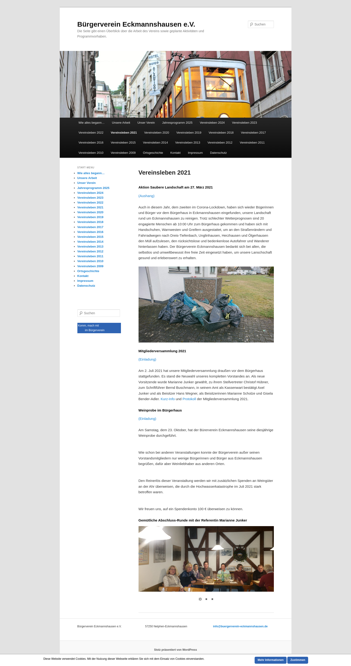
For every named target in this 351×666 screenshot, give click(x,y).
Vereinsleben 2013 (187, 142)
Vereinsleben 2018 (221, 132)
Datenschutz (218, 152)
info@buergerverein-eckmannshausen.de (240, 626)
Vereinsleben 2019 (188, 132)
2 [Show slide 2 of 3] (206, 599)
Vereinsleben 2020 (156, 132)
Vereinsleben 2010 (91, 152)
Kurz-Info (168, 399)
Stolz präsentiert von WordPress (175, 649)
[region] (206, 566)
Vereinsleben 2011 (252, 142)
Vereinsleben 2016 (91, 142)
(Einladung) (147, 359)
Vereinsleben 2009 (123, 152)
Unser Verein (146, 122)
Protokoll (189, 399)
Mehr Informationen (271, 660)
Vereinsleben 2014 (155, 142)
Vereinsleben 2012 (220, 142)
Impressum (195, 152)
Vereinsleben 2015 (123, 142)
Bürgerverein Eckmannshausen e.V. (136, 24)
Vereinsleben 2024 (212, 122)
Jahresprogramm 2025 (177, 122)
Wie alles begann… (92, 122)
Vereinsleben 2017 (253, 132)
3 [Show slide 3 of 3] (212, 599)
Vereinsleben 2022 (91, 132)
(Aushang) (147, 196)
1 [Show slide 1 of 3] (200, 599)
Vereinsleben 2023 (244, 122)
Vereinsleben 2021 (124, 132)
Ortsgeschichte (153, 152)
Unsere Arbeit (121, 122)
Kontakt (175, 152)
